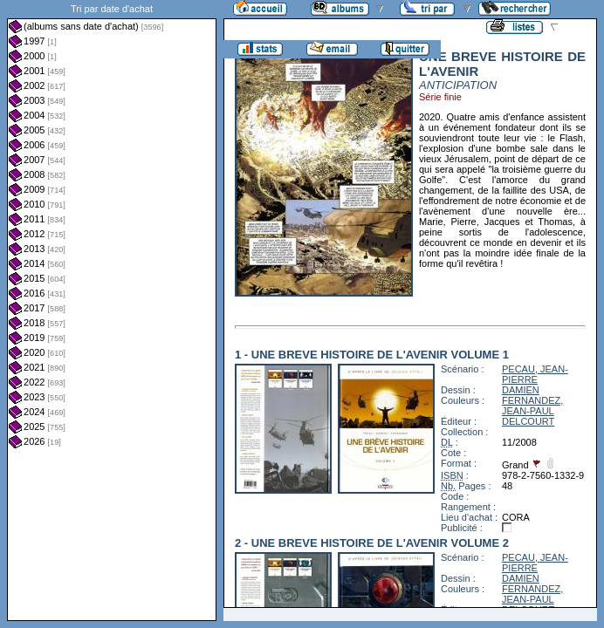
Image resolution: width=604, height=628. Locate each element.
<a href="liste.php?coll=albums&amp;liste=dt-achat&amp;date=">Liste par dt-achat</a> (111, 310)
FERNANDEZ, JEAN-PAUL (532, 405)
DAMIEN (520, 390)
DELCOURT (528, 421)
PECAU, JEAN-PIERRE (535, 374)
